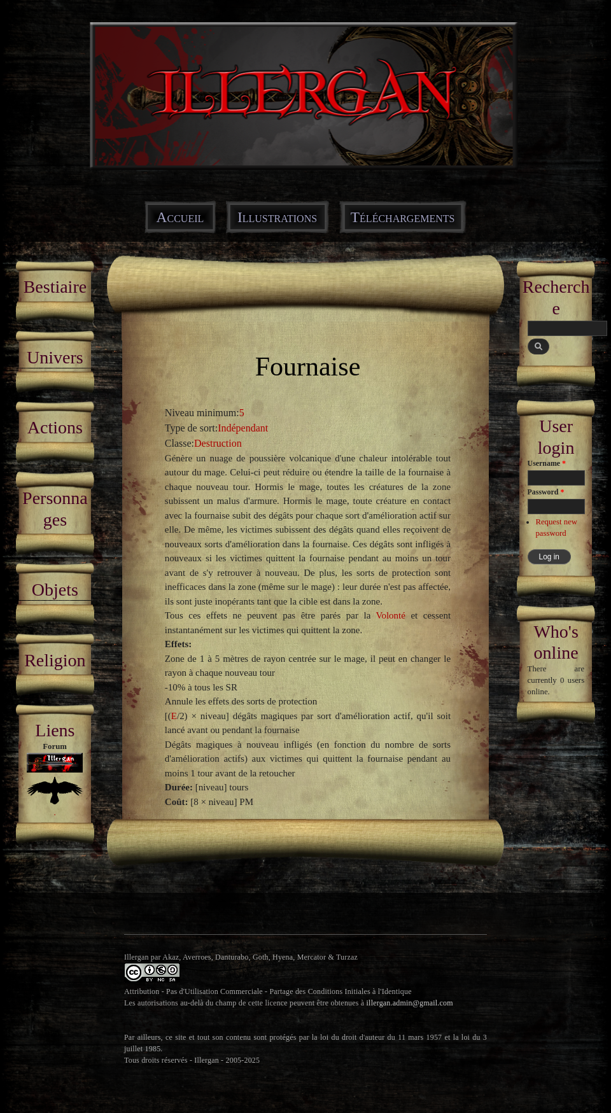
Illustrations (277, 217)
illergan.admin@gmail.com (410, 1002)
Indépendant (243, 428)
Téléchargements (403, 217)
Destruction (218, 443)
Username (547, 463)
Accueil (180, 217)
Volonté (390, 615)
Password (546, 491)
